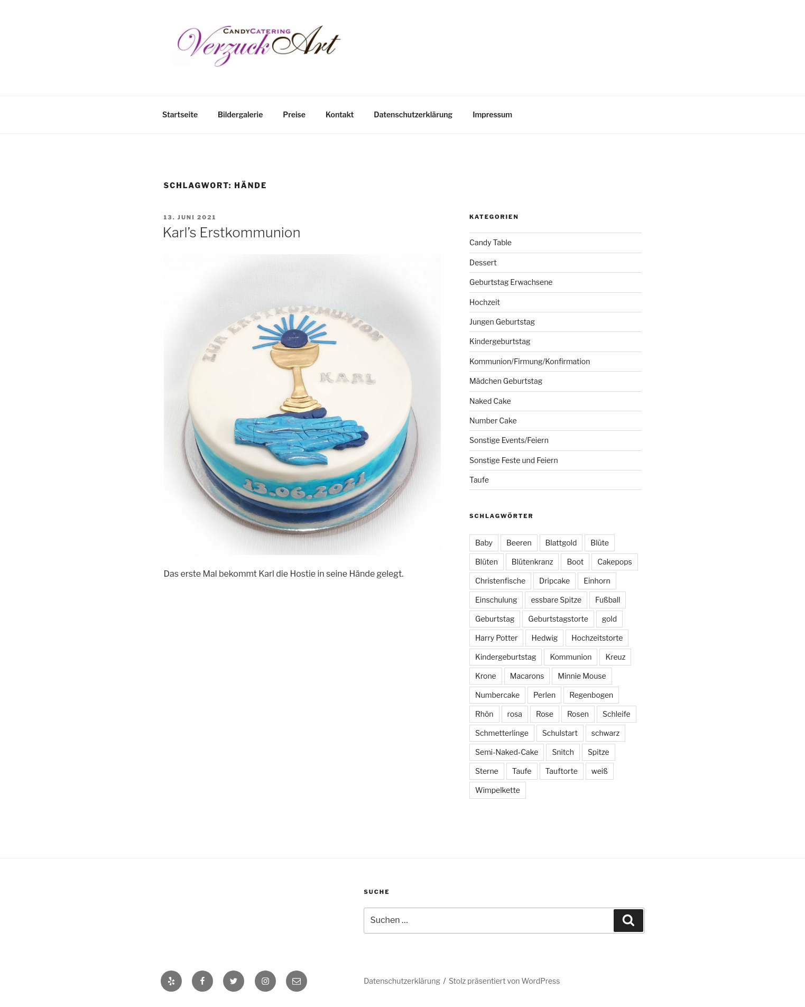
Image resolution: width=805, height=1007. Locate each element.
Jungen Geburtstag (502, 321)
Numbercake (497, 694)
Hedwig (544, 637)
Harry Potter (496, 637)
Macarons (527, 675)
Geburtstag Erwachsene (510, 282)
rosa (514, 713)
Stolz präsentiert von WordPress (504, 980)
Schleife (617, 713)
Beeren (519, 542)
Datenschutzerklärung (413, 114)
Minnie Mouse (582, 675)
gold (609, 618)
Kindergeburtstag (499, 341)
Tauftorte (561, 770)
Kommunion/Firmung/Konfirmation (529, 361)
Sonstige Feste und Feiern (513, 460)
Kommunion (570, 656)
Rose (544, 713)
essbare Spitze (556, 599)
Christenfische (500, 580)
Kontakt (340, 114)
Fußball (607, 599)
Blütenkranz (532, 561)
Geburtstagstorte (558, 618)
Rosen (578, 713)
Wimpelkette (497, 790)
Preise (294, 114)
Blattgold (561, 542)
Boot (575, 561)
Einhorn (597, 580)
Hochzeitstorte (597, 637)
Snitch (563, 751)
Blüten (486, 561)
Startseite (180, 114)
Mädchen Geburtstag (505, 380)
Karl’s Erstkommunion (232, 232)
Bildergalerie (240, 114)
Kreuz (615, 656)
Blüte (599, 542)
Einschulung (496, 599)
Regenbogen (591, 694)
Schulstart (560, 732)
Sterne (486, 770)
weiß (599, 770)
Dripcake (554, 580)
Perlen (544, 694)
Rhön (484, 713)
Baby (484, 542)
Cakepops (614, 561)
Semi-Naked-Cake (506, 751)
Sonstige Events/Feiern (509, 440)
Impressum (492, 114)
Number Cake (492, 420)
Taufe (479, 479)
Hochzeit (484, 302)
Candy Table (490, 242)
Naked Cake (490, 400)
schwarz (605, 732)
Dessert (483, 262)
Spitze (598, 751)
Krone (485, 675)
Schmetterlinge (502, 732)
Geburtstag (494, 618)
